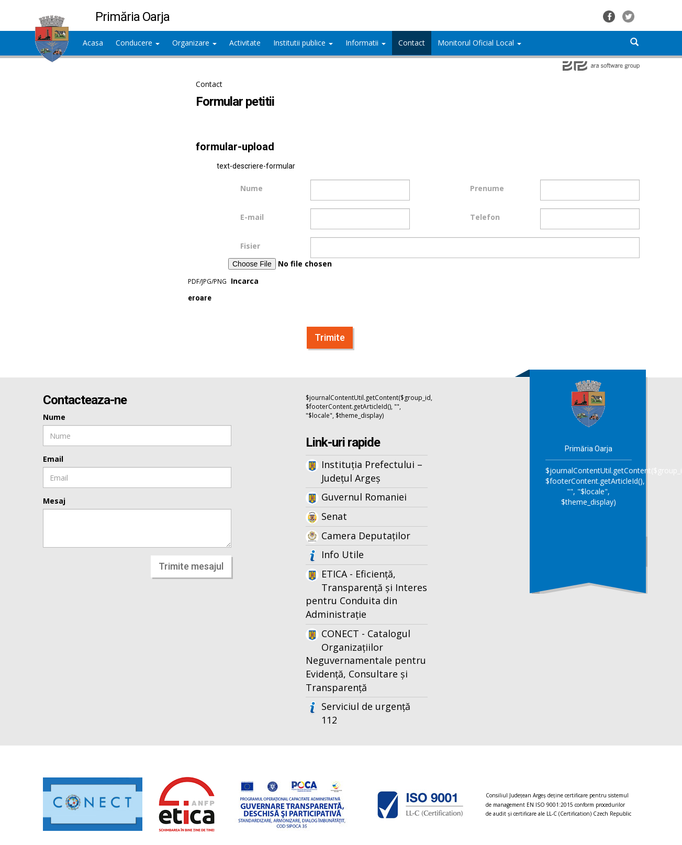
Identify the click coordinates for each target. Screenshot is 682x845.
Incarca (299, 272)
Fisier (250, 246)
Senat (334, 516)
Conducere (138, 43)
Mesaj (54, 501)
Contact (209, 84)
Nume (251, 188)
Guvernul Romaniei (364, 497)
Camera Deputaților (365, 535)
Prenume (487, 188)
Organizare (194, 43)
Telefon (485, 217)
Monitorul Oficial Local (479, 43)
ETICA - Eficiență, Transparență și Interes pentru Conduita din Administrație (366, 594)
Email (53, 459)
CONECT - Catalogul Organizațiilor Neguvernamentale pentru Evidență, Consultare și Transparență (366, 660)
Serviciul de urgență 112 (365, 713)
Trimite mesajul (191, 566)
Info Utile (342, 554)
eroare (199, 298)
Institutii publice (303, 43)
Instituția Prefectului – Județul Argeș (371, 471)
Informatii (365, 43)
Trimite (330, 337)
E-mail (252, 217)
